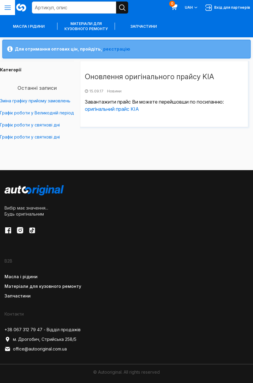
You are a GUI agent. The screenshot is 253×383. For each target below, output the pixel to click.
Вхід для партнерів (227, 8)
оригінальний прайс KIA (112, 109)
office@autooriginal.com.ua (36, 349)
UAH (191, 7)
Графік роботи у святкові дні (30, 124)
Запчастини (143, 26)
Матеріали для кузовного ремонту (86, 26)
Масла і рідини (21, 276)
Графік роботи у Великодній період (37, 112)
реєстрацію (116, 48)
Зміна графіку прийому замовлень (35, 100)
